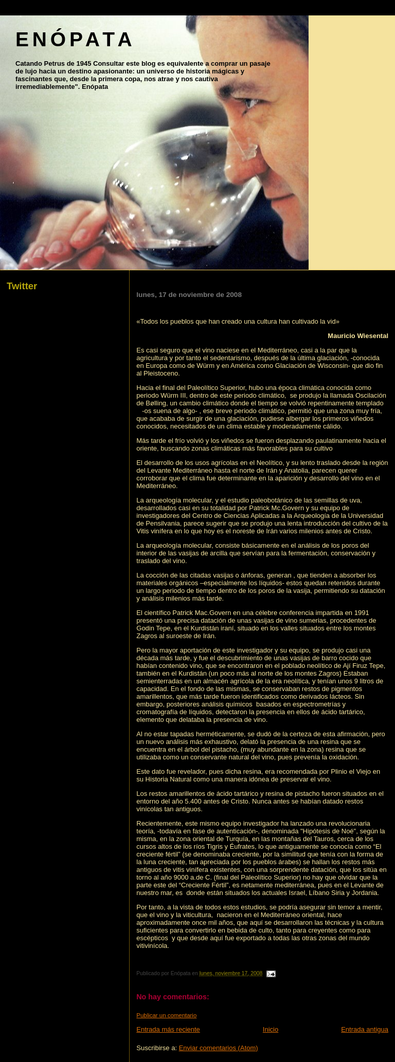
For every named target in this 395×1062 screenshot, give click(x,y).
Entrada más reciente (168, 1029)
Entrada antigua (364, 1029)
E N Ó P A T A (73, 39)
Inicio (270, 1029)
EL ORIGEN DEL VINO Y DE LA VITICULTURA (241, 304)
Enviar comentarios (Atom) (218, 1048)
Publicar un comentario (166, 1015)
